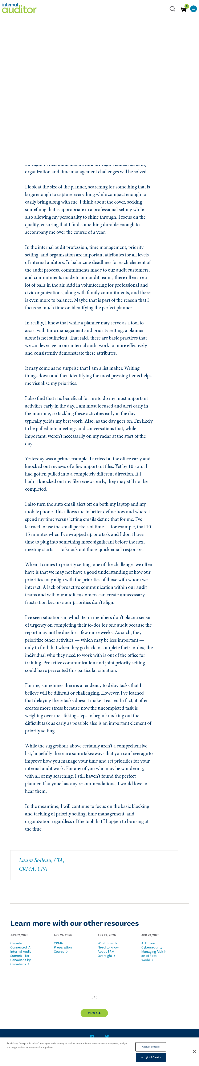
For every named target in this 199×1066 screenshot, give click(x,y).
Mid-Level (177, 109)
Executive (159, 109)
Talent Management (67, 109)
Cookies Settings (151, 1047)
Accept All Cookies (151, 1057)
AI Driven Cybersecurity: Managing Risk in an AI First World (154, 951)
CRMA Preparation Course (63, 947)
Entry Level (17, 115)
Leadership (43, 109)
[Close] (194, 1051)
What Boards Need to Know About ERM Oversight (108, 949)
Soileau (26, 109)
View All (94, 1013)
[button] (92, 997)
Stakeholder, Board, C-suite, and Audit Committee (117, 109)
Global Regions (38, 115)
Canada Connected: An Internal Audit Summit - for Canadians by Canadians (21, 953)
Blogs (13, 109)
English (57, 115)
